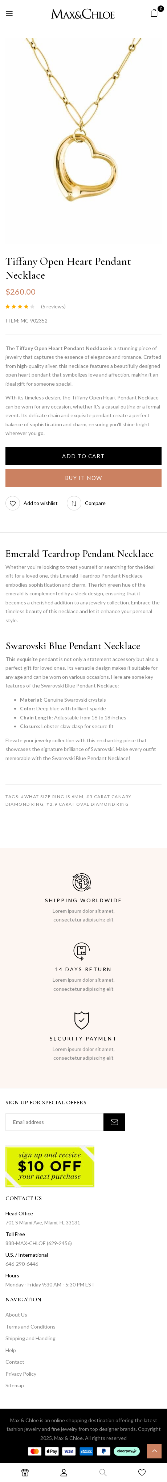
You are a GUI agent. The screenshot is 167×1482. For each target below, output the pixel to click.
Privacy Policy (20, 1374)
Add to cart (83, 456)
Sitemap (14, 1385)
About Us (16, 1314)
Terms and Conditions (30, 1326)
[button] (154, 13)
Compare (95, 503)
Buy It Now (83, 478)
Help (10, 1350)
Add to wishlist (41, 503)
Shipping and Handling (30, 1338)
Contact (14, 1362)
